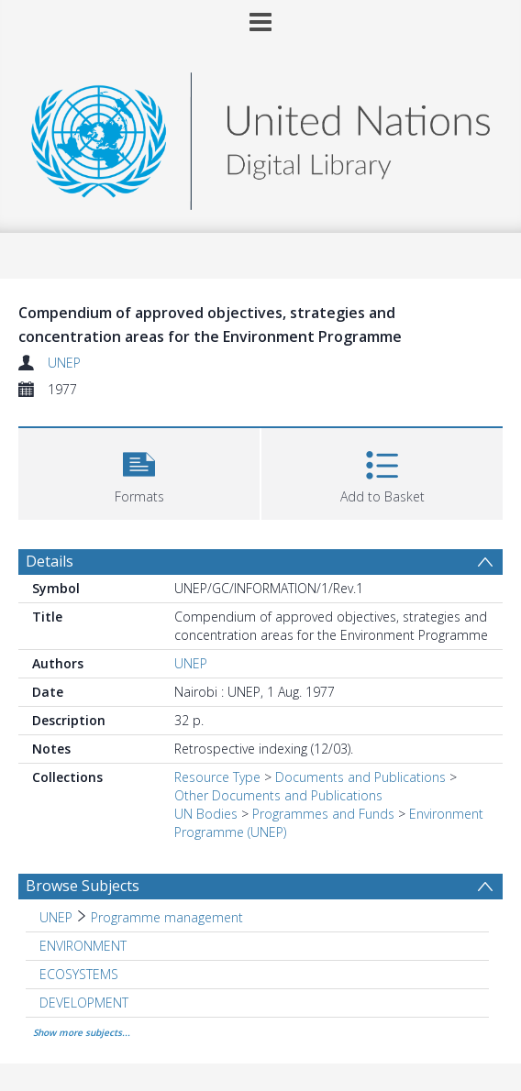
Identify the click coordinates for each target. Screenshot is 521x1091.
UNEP (64, 362)
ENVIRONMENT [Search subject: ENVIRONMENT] (83, 945)
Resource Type (217, 777)
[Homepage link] (260, 136)
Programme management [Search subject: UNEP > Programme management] (167, 917)
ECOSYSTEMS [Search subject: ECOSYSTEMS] (78, 974)
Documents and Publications (360, 777)
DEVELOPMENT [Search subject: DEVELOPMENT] (83, 1002)
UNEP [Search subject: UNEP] (55, 917)
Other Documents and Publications (278, 795)
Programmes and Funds (323, 813)
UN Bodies (206, 813)
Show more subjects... (81, 1032)
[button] (139, 471)
